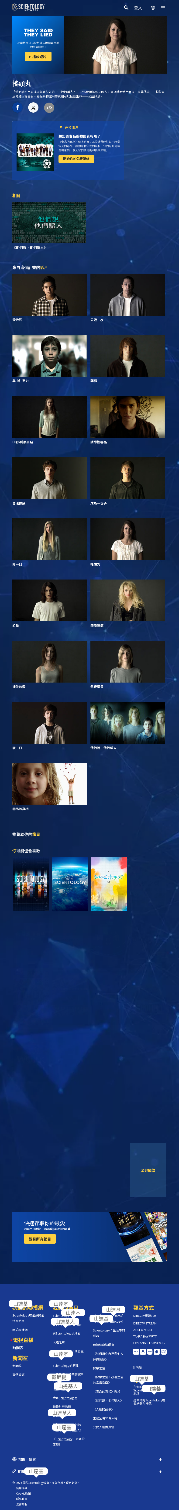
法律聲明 (21, 1504)
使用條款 (21, 1488)
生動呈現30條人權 (105, 1418)
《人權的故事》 (103, 1409)
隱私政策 (21, 1499)
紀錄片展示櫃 (62, 1406)
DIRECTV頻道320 (144, 1315)
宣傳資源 (18, 1374)
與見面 (66, 1333)
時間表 (18, 1347)
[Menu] (163, 8)
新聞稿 (16, 1365)
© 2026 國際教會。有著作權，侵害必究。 (46, 1483)
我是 (65, 1397)
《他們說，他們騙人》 (108, 1400)
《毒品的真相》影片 (106, 1391)
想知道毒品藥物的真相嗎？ (79, 136)
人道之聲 (59, 1342)
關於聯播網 (20, 1330)
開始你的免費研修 (76, 159)
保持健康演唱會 (103, 1344)
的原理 (66, 1365)
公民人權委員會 (103, 1427)
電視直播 (23, 1339)
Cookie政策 (23, 1493)
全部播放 (148, 1170)
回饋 (139, 1367)
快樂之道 (99, 1368)
